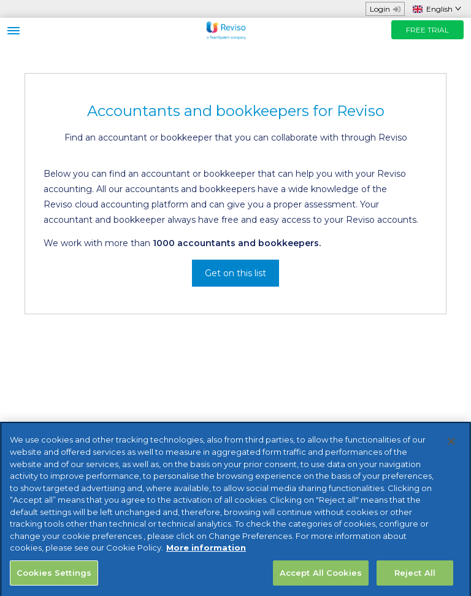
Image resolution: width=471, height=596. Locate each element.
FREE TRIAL (427, 29)
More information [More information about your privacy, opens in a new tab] (206, 552)
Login (385, 9)
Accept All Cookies (321, 577)
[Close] (451, 446)
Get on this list (235, 273)
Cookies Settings (54, 577)
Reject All (414, 577)
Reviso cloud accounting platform (116, 204)
